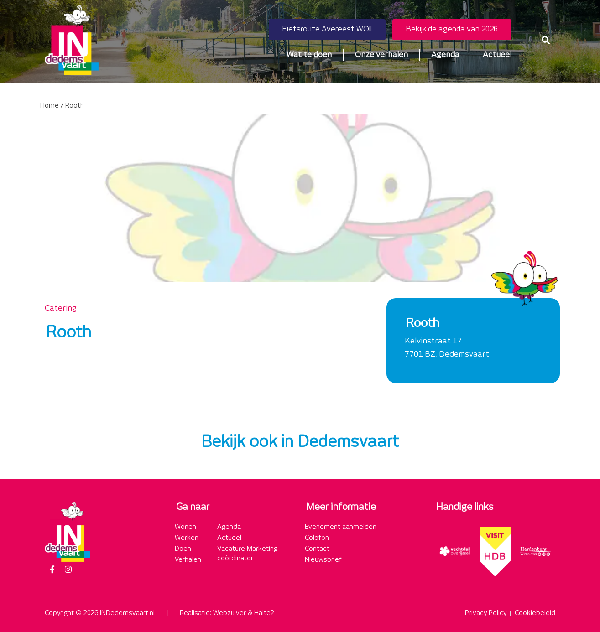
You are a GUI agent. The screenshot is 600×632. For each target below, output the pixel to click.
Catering (61, 308)
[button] (545, 39)
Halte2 (264, 613)
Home (49, 106)
